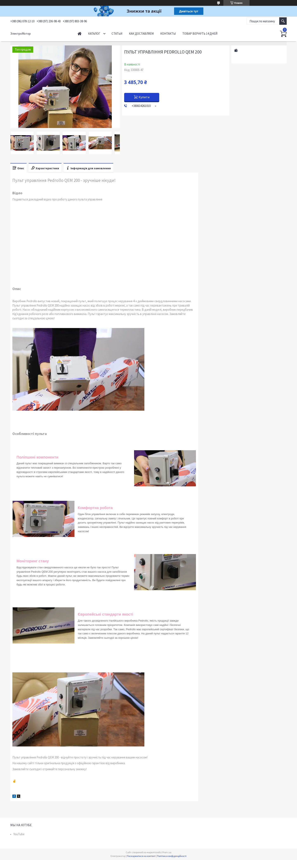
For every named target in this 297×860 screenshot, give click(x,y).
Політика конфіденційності (171, 856)
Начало (79, 33)
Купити (144, 97)
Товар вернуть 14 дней (199, 34)
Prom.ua (166, 852)
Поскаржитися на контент (141, 856)
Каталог (94, 34)
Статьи (117, 34)
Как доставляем (141, 34)
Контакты (168, 34)
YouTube (19, 834)
